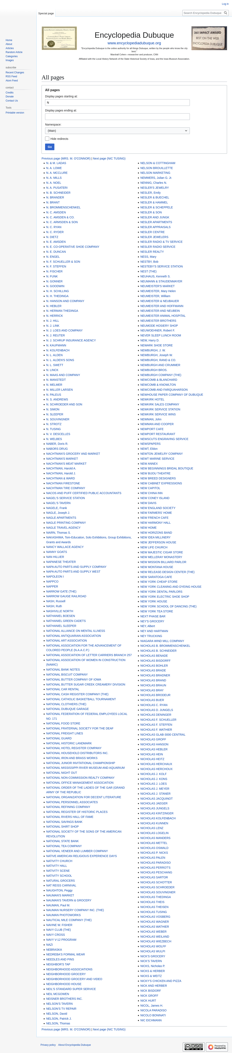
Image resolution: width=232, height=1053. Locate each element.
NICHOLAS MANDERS (155, 838)
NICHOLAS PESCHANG (156, 872)
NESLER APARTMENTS (156, 222)
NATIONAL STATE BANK (62, 841)
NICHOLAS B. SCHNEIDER (158, 650)
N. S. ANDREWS (57, 399)
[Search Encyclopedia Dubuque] (205, 13)
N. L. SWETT (54, 365)
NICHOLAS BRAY (152, 690)
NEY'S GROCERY (152, 621)
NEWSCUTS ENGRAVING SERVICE (164, 439)
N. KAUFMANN (56, 345)
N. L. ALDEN (54, 355)
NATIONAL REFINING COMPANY (68, 807)
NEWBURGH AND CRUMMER (160, 365)
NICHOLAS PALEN (152, 857)
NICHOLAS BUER (152, 700)
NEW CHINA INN (151, 493)
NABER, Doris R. (57, 443)
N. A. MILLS (54, 177)
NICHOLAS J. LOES (153, 783)
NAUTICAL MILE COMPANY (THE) (69, 920)
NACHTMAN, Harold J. (61, 473)
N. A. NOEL (53, 182)
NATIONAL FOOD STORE (63, 723)
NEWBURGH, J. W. (153, 350)
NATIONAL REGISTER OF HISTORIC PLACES (77, 812)
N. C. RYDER (55, 232)
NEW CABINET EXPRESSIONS (161, 483)
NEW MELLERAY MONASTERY (161, 557)
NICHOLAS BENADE (154, 655)
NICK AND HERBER (153, 985)
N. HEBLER (53, 306)
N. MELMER (54, 384)
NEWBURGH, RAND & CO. (158, 360)
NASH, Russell (55, 601)
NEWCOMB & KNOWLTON (158, 384)
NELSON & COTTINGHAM (157, 163)
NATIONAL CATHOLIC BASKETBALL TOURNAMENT (81, 699)
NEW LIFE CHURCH (153, 547)
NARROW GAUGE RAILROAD (66, 596)
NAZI (49, 944)
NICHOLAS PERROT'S (155, 867)
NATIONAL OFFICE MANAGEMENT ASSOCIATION (79, 782)
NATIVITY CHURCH (59, 861)
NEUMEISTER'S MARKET (157, 286)
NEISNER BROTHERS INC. (64, 998)
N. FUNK (52, 276)
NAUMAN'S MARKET (60, 895)
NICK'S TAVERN (151, 961)
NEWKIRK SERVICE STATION (160, 409)
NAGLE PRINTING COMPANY (66, 522)
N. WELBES (54, 439)
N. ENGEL (53, 256)
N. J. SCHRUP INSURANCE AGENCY (71, 340)
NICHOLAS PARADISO (155, 862)
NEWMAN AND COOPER (157, 424)
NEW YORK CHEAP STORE (159, 581)
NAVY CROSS (55, 934)
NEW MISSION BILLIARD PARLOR (163, 562)
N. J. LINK (52, 325)
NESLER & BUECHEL (154, 197)
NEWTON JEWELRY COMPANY (161, 453)
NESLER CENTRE (152, 232)
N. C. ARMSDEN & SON (62, 222)
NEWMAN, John (150, 419)
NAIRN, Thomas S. (58, 532)
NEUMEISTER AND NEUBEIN (160, 310)
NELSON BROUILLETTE (156, 168)
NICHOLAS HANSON (154, 744)
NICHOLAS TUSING (153, 912)
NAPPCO (52, 581)
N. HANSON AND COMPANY (65, 301)
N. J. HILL (52, 320)
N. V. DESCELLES (58, 434)
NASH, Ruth (54, 606)
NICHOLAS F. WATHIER (156, 729)
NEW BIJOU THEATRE (155, 473)
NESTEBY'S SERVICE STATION (161, 266)
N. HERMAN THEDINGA (62, 310)
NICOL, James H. (151, 1005)
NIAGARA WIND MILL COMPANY (162, 641)
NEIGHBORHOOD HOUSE (63, 984)
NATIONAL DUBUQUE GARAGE (67, 709)
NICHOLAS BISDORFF (155, 660)
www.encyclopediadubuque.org (134, 43)
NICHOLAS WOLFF (153, 946)
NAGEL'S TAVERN (58, 503)
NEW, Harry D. (149, 340)
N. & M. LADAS (56, 163)
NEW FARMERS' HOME (156, 512)
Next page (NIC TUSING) (109, 158)
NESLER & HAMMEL (154, 202)
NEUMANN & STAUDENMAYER (161, 281)
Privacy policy (48, 1044)
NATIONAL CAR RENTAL (62, 689)
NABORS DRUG (57, 448)
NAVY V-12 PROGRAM (61, 939)
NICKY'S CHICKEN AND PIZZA (160, 981)
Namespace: (53, 124)
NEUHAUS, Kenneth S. (155, 276)
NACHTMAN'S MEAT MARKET (66, 463)
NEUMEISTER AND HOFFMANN (161, 306)
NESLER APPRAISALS (155, 227)
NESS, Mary (148, 256)
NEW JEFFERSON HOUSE (158, 542)
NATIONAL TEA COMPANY (64, 846)
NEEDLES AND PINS (60, 959)
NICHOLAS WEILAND (154, 936)
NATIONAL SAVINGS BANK (64, 821)
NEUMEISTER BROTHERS (158, 320)
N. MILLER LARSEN (59, 389)
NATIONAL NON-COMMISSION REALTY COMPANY (80, 777)
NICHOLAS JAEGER (153, 803)
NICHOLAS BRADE (153, 670)
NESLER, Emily (150, 192)
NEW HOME (148, 527)
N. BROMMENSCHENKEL (63, 207)
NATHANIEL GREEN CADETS (66, 621)
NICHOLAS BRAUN (153, 685)
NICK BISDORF (150, 990)
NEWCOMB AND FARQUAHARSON (164, 389)
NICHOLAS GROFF (153, 739)
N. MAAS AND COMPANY (63, 375)
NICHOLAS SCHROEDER (157, 887)
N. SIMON (52, 409)
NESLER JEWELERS (154, 237)
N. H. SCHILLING (57, 291)
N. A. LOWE (54, 168)
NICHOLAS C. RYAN (153, 705)
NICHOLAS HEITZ (152, 759)
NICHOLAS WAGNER (154, 921)
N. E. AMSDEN (56, 241)
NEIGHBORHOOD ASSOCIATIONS (69, 969)
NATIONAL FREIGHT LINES (64, 733)
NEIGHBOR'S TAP (58, 964)
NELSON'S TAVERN (59, 1003)
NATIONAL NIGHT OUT (61, 772)
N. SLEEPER (54, 414)
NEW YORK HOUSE (153, 601)
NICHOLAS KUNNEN (154, 823)
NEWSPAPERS (150, 443)
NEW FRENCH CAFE (154, 517)
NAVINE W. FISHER (59, 925)
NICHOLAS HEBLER (153, 749)
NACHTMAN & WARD (60, 478)
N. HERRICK (54, 315)
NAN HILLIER (55, 557)
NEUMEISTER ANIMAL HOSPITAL (163, 315)
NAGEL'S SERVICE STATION (65, 498)
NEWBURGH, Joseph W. (156, 355)
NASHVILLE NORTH (59, 611)
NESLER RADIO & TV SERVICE (161, 241)
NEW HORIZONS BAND (156, 532)
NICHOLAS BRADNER (155, 675)
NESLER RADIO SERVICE (157, 246)
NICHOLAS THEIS (152, 902)
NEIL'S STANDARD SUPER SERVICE (71, 989)
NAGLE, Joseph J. (58, 512)
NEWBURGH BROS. (153, 370)
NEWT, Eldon (149, 448)
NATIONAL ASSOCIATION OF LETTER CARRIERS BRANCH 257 (89, 655)
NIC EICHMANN (151, 1020)
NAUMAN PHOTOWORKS (63, 915)
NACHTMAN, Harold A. (61, 468)
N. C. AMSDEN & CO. (60, 217)
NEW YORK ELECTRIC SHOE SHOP (164, 596)
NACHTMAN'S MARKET (62, 458)
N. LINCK (52, 370)
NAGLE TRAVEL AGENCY (63, 527)
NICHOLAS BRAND (153, 680)
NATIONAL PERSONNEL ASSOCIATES (72, 802)
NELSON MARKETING (155, 172)
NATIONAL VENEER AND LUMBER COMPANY (77, 851)
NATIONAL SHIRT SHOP (62, 826)
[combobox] (117, 130)
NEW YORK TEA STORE (156, 611)
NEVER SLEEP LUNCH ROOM (160, 335)
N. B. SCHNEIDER (58, 192)
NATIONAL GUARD (59, 738)
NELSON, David (56, 1013)
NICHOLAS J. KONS (153, 779)
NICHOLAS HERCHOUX (156, 769)
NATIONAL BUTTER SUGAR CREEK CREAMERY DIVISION (85, 684)
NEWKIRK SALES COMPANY (159, 404)
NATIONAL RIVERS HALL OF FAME (69, 816)
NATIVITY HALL (56, 865)
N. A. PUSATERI (56, 187)
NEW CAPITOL (150, 488)
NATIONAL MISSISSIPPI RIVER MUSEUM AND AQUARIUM (85, 767)
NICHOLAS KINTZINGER (156, 813)
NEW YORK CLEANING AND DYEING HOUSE (170, 586)
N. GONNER (54, 281)
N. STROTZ (53, 424)
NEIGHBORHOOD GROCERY (66, 974)
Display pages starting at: (61, 96)
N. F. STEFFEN (56, 266)
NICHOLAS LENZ (151, 828)
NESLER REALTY (152, 251)
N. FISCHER (54, 271)
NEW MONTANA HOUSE (156, 567)
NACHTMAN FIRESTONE (63, 483)
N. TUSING (53, 429)
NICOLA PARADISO (153, 1010)
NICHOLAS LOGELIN (154, 833)
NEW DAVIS (148, 503)
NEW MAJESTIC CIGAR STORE (161, 552)
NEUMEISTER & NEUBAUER (159, 301)
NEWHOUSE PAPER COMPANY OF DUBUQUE (171, 394)
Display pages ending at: (61, 110)
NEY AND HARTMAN (154, 631)
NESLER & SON (151, 212)
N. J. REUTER (55, 335)
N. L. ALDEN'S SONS (60, 360)
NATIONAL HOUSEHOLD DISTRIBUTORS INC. (77, 753)
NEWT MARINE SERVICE (157, 458)
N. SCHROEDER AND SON (64, 404)
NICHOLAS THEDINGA (155, 897)
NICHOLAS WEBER (153, 931)
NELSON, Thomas (58, 1023)
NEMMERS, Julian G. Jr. (156, 177)
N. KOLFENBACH (57, 350)
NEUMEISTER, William (155, 296)
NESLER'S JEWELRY (154, 187)
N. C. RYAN (53, 227)
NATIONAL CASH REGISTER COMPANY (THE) (77, 694)
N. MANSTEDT (56, 379)
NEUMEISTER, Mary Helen (158, 291)
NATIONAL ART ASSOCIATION (66, 640)
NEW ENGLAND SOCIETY (158, 508)
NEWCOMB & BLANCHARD (158, 379)
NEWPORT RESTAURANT (157, 434)
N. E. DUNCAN (56, 251)
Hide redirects (59, 138)
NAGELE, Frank (56, 508)
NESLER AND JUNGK (154, 217)
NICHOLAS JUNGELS (154, 808)
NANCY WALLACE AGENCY (65, 547)
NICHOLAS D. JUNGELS (156, 710)
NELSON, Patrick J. (59, 1018)
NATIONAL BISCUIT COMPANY (67, 674)
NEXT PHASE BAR (152, 616)
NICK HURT (148, 1000)
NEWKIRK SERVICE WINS (158, 414)
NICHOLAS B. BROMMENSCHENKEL (165, 645)
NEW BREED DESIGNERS (158, 478)
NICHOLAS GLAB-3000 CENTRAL (162, 734)
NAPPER (52, 586)
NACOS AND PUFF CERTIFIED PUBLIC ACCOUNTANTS (83, 493)
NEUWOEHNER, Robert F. (157, 330)
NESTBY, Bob (149, 261)
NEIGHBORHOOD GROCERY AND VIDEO (74, 979)
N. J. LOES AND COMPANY (64, 330)
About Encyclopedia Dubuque (74, 1044)
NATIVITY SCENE (58, 870)
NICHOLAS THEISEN (154, 907)
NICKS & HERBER (152, 971)
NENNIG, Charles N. (153, 182)
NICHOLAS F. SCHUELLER (158, 719)
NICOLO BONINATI (153, 1015)
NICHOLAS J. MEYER (154, 788)
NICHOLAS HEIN (151, 754)
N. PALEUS (53, 394)
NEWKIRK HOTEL (152, 399)
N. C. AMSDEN (56, 212)
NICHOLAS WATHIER (154, 926)
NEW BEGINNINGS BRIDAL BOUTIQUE (166, 468)
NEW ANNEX (149, 463)
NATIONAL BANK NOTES (63, 669)
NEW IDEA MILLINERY (155, 537)
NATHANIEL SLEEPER (61, 625)
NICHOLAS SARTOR (154, 877)
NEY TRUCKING (151, 636)
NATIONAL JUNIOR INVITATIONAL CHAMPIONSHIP (80, 763)
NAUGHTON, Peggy (59, 890)
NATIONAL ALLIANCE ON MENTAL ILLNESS (75, 630)
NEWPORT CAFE (152, 429)
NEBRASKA (54, 949)
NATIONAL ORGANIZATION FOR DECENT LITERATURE (83, 797)
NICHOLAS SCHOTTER (156, 882)
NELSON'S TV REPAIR (61, 1008)
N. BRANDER (55, 197)
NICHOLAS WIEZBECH (155, 941)
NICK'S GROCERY (152, 956)
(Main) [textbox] (52, 130)
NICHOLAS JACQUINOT (156, 798)
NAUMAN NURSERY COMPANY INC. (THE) (75, 910)
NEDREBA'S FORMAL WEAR (65, 954)
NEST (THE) (148, 271)
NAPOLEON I (55, 576)
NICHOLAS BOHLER (154, 665)
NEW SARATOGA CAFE (156, 577)
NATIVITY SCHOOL (59, 875)
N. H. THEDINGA (57, 296)
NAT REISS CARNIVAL (61, 885)
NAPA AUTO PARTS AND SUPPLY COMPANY (76, 566)
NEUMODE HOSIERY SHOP (159, 325)
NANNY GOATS (56, 552)
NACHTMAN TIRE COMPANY (65, 488)
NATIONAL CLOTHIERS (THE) (66, 704)
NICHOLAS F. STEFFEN (156, 724)
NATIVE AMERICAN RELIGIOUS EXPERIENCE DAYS (81, 856)
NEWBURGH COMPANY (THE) (160, 375)
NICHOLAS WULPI (152, 951)
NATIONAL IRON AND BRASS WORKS (71, 758)
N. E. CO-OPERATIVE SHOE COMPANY (72, 246)
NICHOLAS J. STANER (155, 793)
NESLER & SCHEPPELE (156, 207)
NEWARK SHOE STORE (156, 345)
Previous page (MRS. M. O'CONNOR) (66, 158)
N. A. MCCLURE (56, 172)
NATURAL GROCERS (60, 880)
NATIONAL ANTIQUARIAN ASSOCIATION (73, 635)
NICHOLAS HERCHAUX (156, 764)
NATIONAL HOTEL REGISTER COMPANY (74, 748)
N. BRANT (53, 202)
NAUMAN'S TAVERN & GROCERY (68, 900)
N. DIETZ (52, 237)
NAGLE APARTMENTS (61, 517)
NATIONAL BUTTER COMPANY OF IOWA (73, 679)
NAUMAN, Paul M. (58, 905)
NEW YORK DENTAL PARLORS (161, 591)
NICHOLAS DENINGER (155, 714)
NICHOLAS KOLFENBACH (158, 818)
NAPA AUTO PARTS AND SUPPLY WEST (73, 571)
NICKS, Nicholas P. (152, 966)
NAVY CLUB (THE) (58, 929)
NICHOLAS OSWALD (154, 848)
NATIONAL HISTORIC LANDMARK (69, 743)
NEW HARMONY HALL (155, 522)
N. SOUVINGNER (57, 419)
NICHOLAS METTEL (153, 843)
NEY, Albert (147, 626)
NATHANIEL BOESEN (60, 616)
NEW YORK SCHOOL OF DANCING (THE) (168, 606)
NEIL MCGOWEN (57, 994)
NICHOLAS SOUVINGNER (158, 892)
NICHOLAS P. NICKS (154, 852)
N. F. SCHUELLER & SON (63, 261)
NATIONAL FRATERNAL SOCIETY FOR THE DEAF (79, 728)
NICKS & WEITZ (151, 976)
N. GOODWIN (55, 286)
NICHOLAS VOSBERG (155, 916)
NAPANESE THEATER (61, 561)
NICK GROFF (149, 995)
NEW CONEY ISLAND (155, 498)
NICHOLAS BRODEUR (155, 695)
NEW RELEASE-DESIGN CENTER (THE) (167, 572)
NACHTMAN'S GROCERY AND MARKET (73, 453)
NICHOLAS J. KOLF (153, 774)
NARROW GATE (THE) (61, 591)
